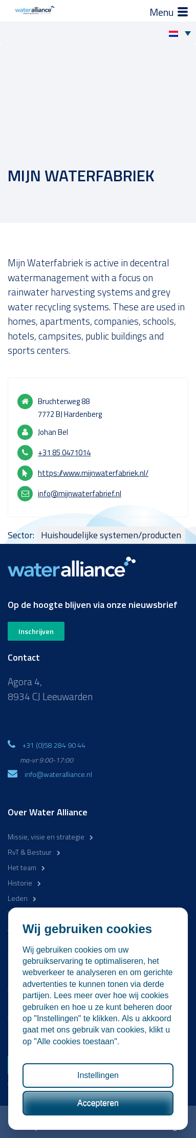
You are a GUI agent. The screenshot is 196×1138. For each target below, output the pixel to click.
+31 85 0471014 (64, 452)
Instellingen (98, 1075)
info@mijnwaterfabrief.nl (79, 493)
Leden (18, 898)
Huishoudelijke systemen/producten (111, 535)
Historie (20, 882)
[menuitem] (182, 32)
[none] (182, 32)
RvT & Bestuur (30, 852)
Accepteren (98, 1103)
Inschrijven (36, 631)
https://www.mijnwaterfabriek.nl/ (93, 473)
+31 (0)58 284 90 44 (54, 745)
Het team (22, 867)
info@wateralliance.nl (58, 774)
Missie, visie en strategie (46, 836)
